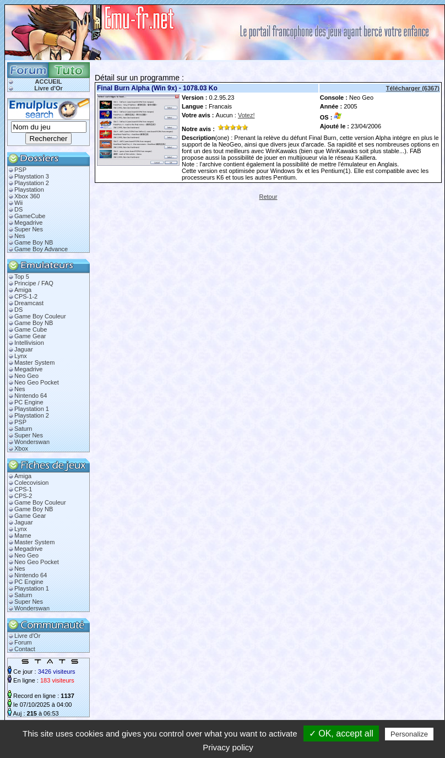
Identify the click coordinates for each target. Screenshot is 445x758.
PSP (20, 169)
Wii (18, 202)
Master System (34, 362)
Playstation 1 (31, 408)
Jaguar (23, 349)
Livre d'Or (48, 88)
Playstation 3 (31, 176)
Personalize (409, 734)
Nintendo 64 (30, 395)
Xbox (21, 448)
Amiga (22, 289)
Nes (19, 235)
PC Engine (29, 402)
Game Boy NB (33, 242)
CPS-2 (23, 495)
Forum (23, 642)
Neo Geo (26, 375)
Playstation (29, 189)
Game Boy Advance (41, 249)
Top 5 (21, 276)
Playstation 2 (31, 183)
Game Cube (30, 329)
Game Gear (30, 336)
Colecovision (31, 482)
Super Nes (28, 229)
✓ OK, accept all (341, 733)
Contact (24, 649)
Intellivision (29, 342)
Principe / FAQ (33, 283)
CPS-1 (23, 489)
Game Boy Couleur (40, 316)
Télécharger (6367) (412, 88)
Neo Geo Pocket (36, 382)
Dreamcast (29, 303)
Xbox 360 (27, 196)
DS (18, 209)
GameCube (29, 216)
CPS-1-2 (25, 296)
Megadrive (28, 222)
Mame (22, 535)
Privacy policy (228, 747)
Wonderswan (32, 441)
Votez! (246, 115)
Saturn (23, 428)
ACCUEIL (48, 81)
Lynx (20, 356)
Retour (268, 196)
